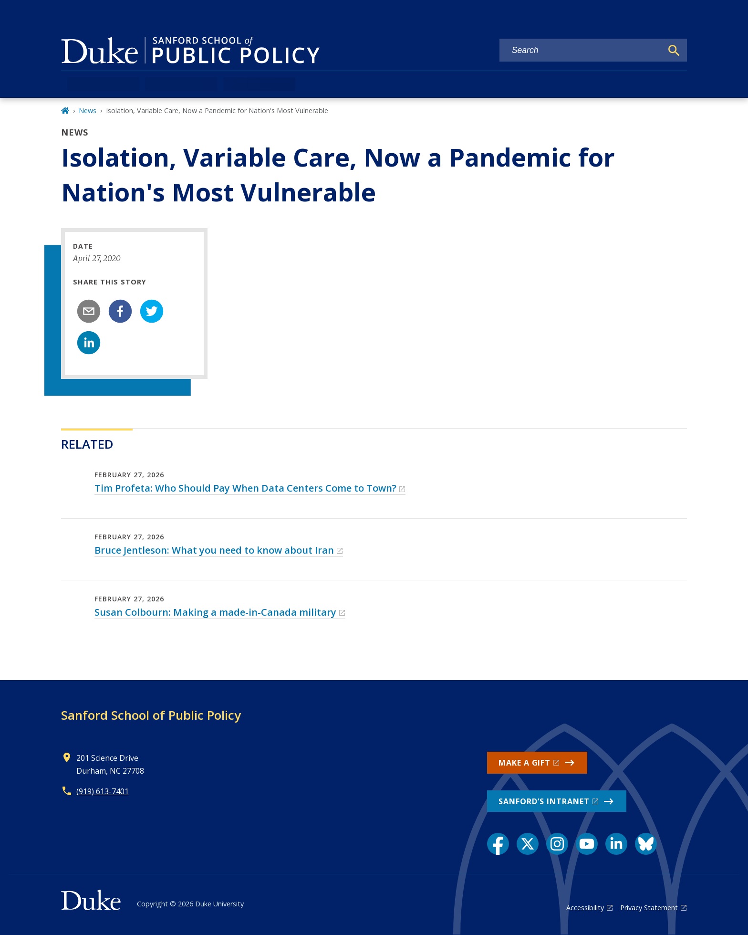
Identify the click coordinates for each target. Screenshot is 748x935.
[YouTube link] (587, 844)
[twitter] (152, 311)
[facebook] (120, 311)
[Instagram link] (557, 844)
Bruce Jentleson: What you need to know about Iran (214, 550)
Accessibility (585, 907)
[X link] (528, 844)
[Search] (674, 50)
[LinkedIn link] (616, 844)
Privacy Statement (649, 907)
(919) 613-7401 (102, 791)
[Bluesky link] (646, 844)
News (87, 110)
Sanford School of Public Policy (151, 715)
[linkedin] (89, 343)
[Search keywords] (581, 50)
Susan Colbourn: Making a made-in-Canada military (215, 612)
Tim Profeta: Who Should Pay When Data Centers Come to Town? (245, 488)
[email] (89, 311)
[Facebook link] (498, 844)
